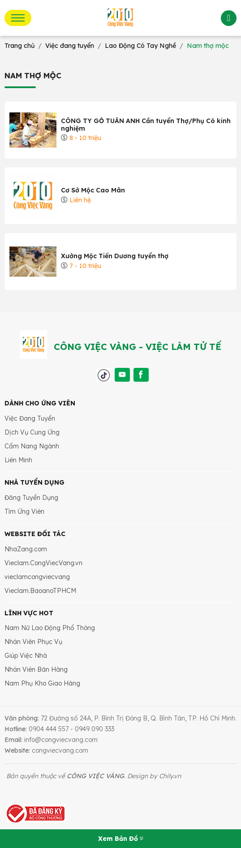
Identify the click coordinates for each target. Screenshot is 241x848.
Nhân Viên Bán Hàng (36, 669)
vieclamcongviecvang (37, 577)
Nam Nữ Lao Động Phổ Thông (49, 628)
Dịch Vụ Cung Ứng (32, 432)
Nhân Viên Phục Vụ (33, 642)
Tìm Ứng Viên (24, 511)
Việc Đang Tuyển (29, 418)
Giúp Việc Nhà (25, 656)
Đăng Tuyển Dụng (31, 498)
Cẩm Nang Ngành (31, 446)
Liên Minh (18, 460)
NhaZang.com (25, 549)
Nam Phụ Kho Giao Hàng (42, 683)
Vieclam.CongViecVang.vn (43, 563)
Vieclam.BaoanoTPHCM (40, 591)
